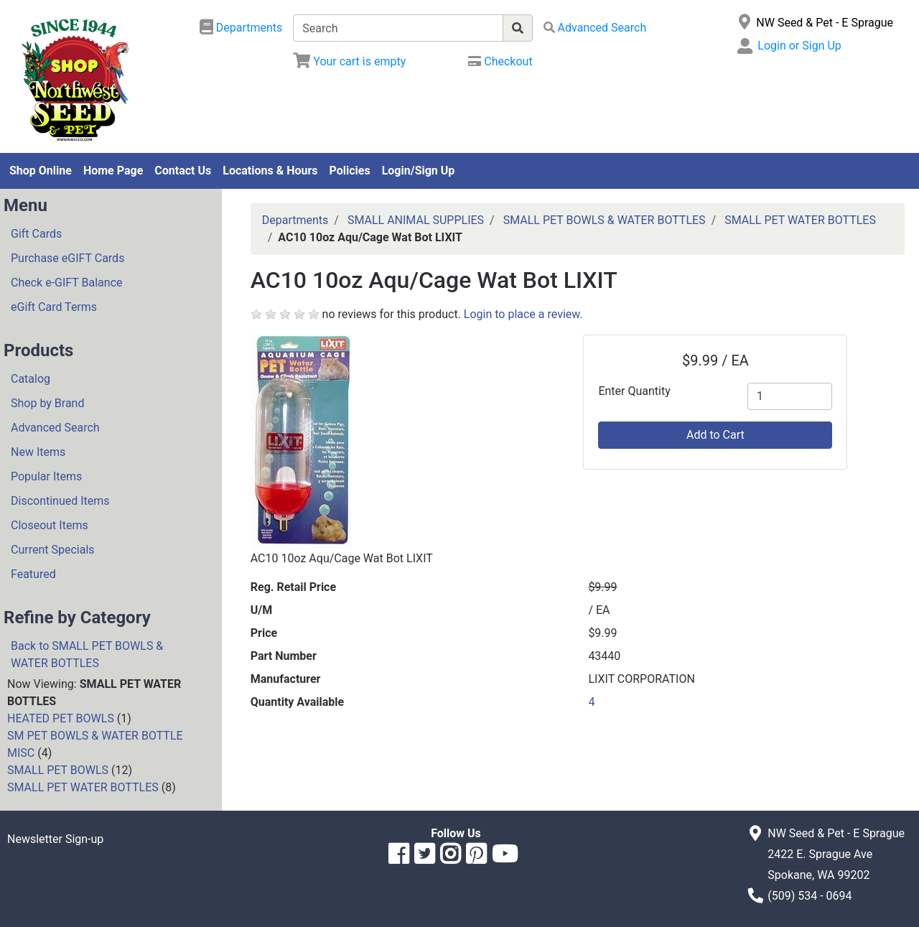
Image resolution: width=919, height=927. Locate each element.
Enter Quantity (634, 391)
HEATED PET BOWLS (60, 718)
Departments (295, 220)
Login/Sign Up (418, 170)
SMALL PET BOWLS (57, 770)
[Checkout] (500, 61)
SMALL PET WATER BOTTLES (83, 787)
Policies (350, 170)
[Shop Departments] (241, 28)
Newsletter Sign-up (55, 839)
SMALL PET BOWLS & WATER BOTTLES (604, 220)
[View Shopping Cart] (349, 61)
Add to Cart (715, 435)
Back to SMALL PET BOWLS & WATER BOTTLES (87, 654)
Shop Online (40, 170)
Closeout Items (49, 525)
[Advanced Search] (595, 27)
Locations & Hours (270, 170)
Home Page (113, 170)
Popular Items (46, 476)
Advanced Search (55, 427)
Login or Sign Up (799, 45)
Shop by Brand (47, 403)
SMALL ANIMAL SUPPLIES (415, 220)
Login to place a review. (523, 314)
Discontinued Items (60, 501)
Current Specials (53, 549)
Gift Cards (36, 234)
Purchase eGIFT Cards (67, 258)
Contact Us (182, 170)
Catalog (30, 379)
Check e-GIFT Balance (66, 282)
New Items (38, 452)
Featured (33, 574)
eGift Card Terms (54, 307)
